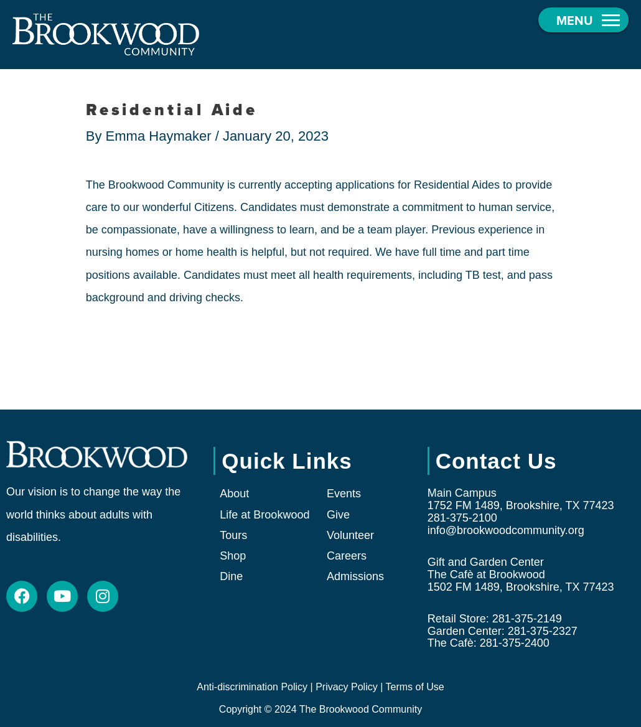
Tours (233, 535)
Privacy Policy (347, 687)
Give (338, 515)
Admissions (355, 576)
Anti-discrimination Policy (252, 687)
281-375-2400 (515, 643)
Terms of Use (414, 687)
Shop (233, 556)
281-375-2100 (462, 518)
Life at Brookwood (264, 515)
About (234, 493)
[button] (583, 19)
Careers (347, 556)
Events (344, 493)
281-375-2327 (543, 631)
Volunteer (350, 535)
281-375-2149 (527, 618)
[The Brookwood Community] (105, 34)
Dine (231, 576)
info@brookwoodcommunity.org (506, 530)
